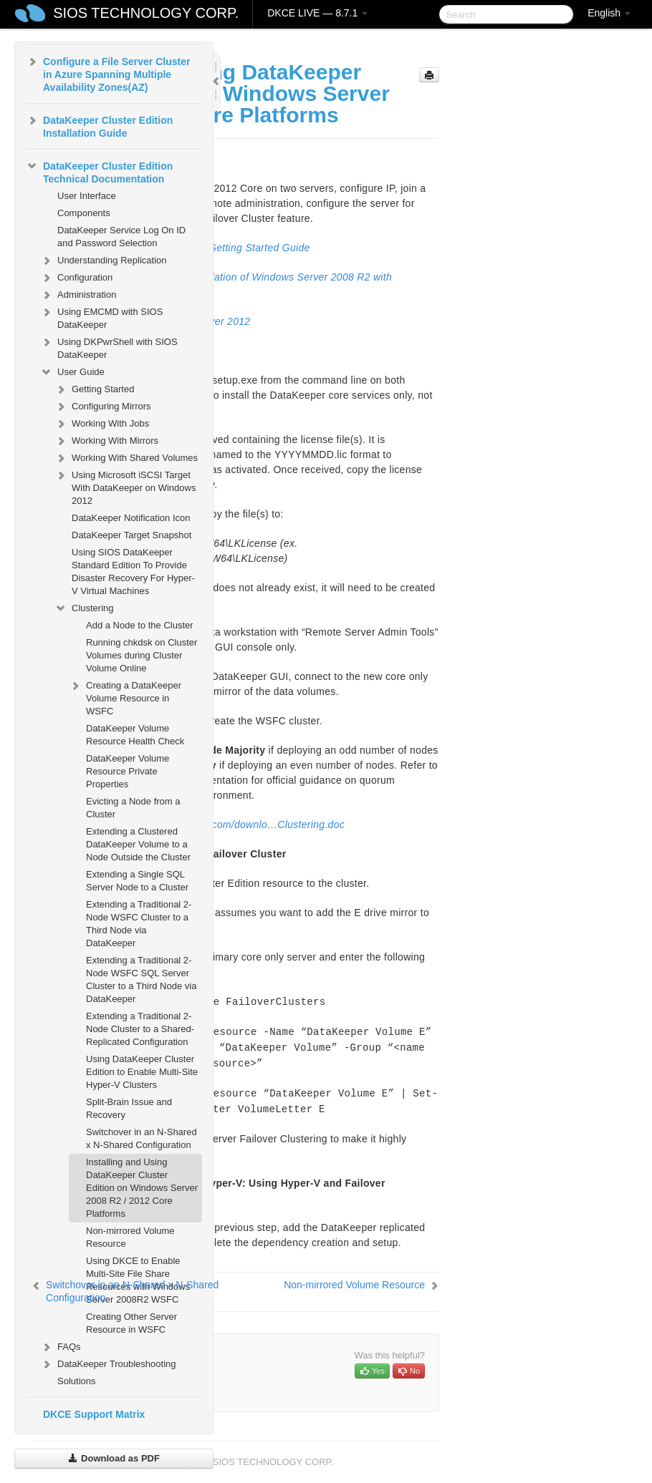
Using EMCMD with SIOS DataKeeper (101, 316)
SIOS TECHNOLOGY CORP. (146, 13)
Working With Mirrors (106, 440)
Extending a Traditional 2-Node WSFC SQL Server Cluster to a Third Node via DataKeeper (141, 979)
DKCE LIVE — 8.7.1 (317, 13)
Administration (78, 294)
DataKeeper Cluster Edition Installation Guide (99, 125)
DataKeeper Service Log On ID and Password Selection (121, 236)
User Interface (86, 195)
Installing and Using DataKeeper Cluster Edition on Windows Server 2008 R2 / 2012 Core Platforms (142, 1188)
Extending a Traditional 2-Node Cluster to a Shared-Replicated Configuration (140, 1029)
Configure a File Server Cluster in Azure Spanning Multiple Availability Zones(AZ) (108, 73)
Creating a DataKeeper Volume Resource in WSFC (125, 696)
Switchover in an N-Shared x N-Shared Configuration (141, 1138)
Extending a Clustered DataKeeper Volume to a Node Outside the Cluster (138, 844)
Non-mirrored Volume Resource (130, 1237)
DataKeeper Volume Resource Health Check (135, 735)
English (609, 13)
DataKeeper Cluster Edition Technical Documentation (99, 171)
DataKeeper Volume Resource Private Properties (127, 771)
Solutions (76, 1381)
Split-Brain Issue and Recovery (129, 1108)
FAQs (60, 1347)
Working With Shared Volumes (126, 458)
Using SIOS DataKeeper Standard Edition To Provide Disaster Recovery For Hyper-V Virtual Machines (133, 571)
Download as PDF (113, 1458)
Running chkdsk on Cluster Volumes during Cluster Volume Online (141, 655)
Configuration (76, 277)
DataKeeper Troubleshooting (108, 1364)
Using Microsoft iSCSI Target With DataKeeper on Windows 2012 (125, 486)
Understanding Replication (103, 260)
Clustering (84, 608)
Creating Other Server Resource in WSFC (131, 1323)
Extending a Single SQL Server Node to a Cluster (137, 881)
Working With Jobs (101, 423)
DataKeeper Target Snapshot (131, 535)
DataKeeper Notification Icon (131, 517)
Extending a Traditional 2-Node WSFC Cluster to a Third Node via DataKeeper (138, 923)
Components (83, 213)
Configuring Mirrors (102, 406)
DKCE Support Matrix (94, 1414)
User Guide (72, 372)
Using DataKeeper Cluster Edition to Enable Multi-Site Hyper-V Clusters (142, 1072)
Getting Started (94, 389)
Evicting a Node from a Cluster (133, 808)
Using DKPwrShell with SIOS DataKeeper (109, 347)
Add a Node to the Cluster (139, 625)
